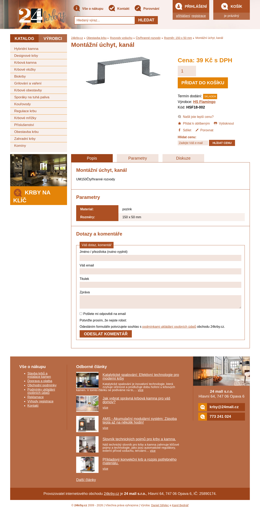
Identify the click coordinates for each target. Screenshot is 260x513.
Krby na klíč (31, 195)
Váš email (87, 265)
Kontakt (118, 9)
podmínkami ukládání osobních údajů (169, 329)
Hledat (146, 20)
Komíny (20, 146)
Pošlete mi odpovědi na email (103, 316)
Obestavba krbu (26, 132)
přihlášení (183, 16)
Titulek (84, 279)
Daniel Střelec (160, 507)
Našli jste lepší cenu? (196, 116)
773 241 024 (214, 419)
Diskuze (183, 158)
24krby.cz (77, 37)
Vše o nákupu (88, 9)
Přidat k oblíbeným (194, 123)
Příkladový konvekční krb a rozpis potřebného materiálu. (140, 464)
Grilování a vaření (27, 83)
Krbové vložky (25, 69)
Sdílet (184, 130)
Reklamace (35, 399)
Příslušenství (24, 125)
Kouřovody (22, 104)
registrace (199, 16)
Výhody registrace (40, 404)
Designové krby (26, 56)
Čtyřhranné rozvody (148, 37)
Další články (86, 482)
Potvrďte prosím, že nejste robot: (103, 322)
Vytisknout (224, 123)
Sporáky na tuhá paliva (31, 97)
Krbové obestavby (28, 90)
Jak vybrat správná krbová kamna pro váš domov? (136, 403)
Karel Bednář (180, 507)
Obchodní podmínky (41, 387)
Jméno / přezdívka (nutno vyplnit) (104, 251)
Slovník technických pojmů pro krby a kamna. (139, 442)
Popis (92, 158)
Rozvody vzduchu (121, 37)
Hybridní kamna (26, 49)
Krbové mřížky (25, 118)
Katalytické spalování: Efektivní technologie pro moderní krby (141, 379)
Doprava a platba (39, 383)
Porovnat (204, 130)
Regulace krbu (25, 111)
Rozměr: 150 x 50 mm (178, 37)
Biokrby (20, 76)
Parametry (137, 158)
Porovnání (146, 9)
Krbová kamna (25, 63)
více (141, 392)
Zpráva (85, 292)
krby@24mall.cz (218, 409)
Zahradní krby (25, 139)
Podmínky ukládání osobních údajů (41, 393)
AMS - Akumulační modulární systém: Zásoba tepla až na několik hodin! (140, 423)
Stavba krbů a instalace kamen (39, 377)
